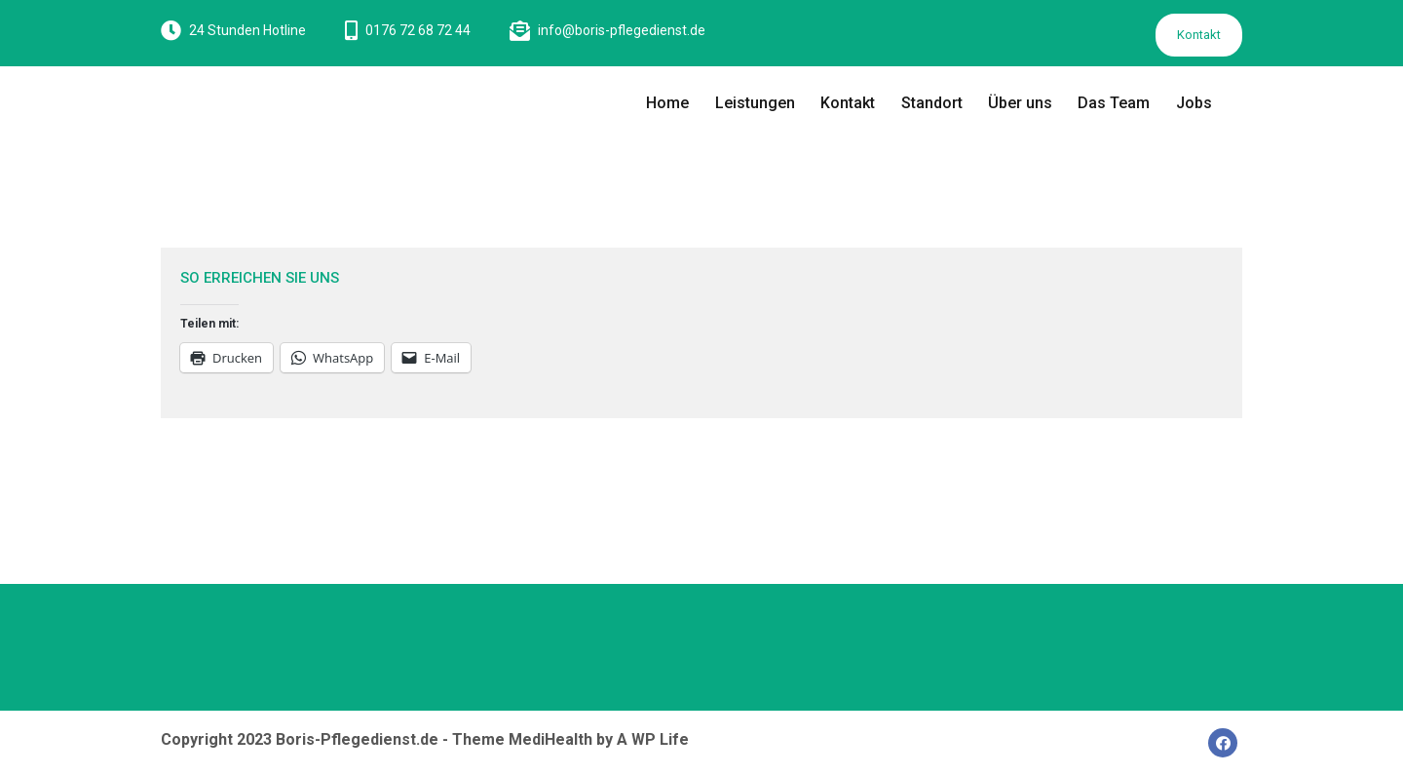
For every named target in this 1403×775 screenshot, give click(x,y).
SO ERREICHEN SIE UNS (259, 278)
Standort (932, 103)
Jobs (1194, 103)
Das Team (1114, 103)
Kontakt (1199, 34)
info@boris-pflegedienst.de (621, 30)
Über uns (1020, 103)
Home (667, 103)
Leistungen (755, 103)
